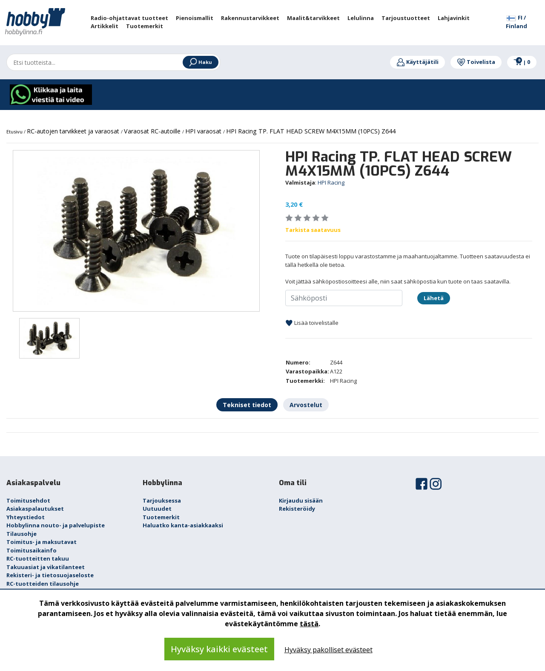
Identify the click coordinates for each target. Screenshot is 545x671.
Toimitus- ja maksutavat (41, 542)
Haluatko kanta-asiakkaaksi (183, 525)
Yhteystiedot (25, 517)
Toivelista (476, 62)
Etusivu (15, 131)
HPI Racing (331, 182)
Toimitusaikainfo (31, 550)
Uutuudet (157, 508)
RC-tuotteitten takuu (37, 558)
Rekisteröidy (297, 508)
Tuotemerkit (161, 517)
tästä (309, 623)
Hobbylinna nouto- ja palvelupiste (55, 525)
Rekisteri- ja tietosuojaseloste (50, 575)
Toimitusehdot (28, 500)
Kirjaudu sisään (301, 500)
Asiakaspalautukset (35, 508)
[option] (136, 231)
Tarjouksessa (162, 500)
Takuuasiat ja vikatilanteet (45, 567)
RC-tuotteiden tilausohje (42, 583)
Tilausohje (21, 534)
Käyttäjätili (417, 62)
